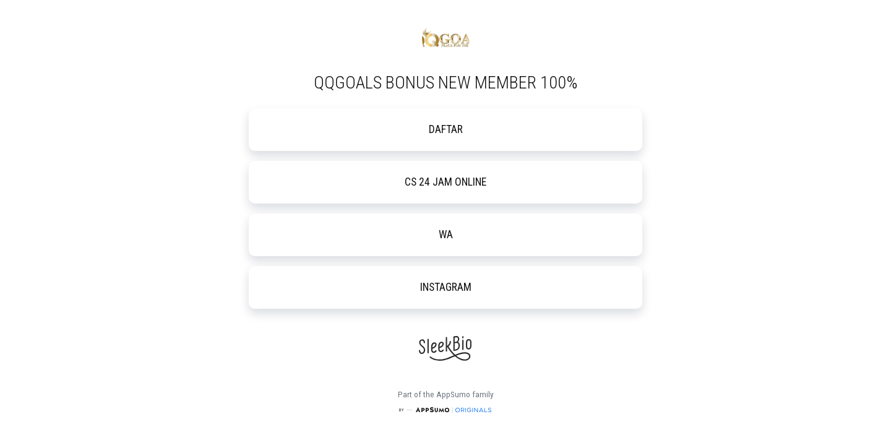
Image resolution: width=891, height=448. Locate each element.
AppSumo (454, 394)
